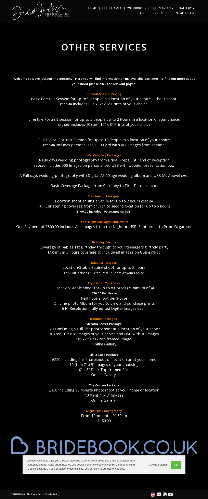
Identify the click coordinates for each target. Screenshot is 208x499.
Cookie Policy (52, 494)
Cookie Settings (158, 464)
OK (176, 464)
